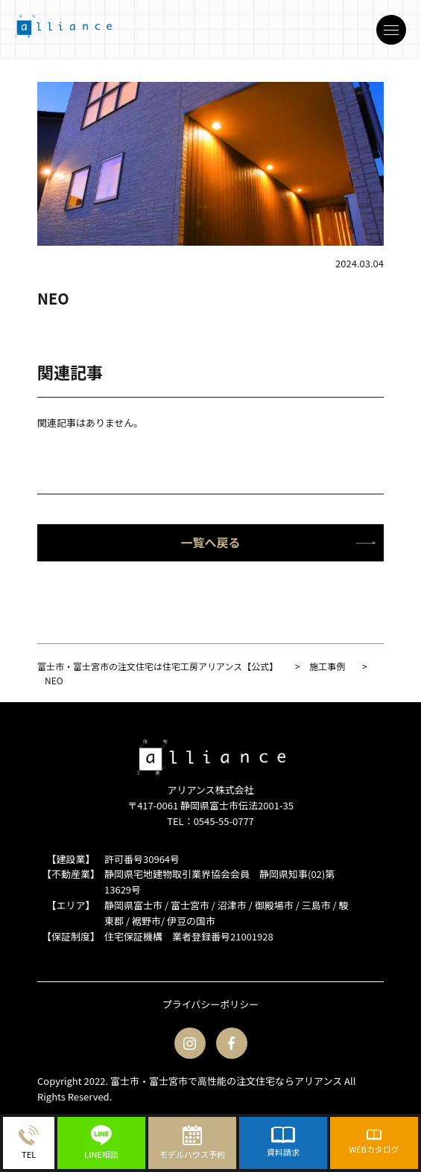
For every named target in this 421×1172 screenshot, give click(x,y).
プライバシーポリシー (210, 1004)
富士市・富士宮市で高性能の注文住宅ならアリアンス (226, 1081)
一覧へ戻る (278, 542)
